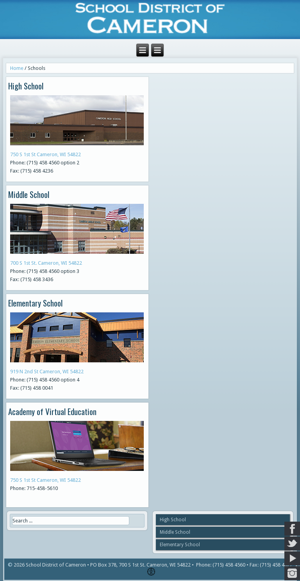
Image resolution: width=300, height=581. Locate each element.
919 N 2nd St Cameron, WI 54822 (47, 371)
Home (16, 68)
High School (173, 519)
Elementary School (180, 544)
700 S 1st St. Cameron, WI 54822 (46, 263)
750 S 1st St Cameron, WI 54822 (45, 154)
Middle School (175, 532)
